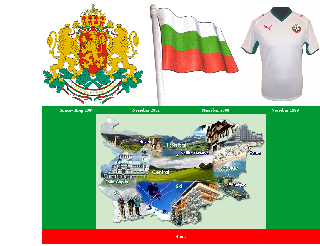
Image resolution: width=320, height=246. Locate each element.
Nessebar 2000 (215, 110)
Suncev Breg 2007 (76, 110)
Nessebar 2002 (146, 110)
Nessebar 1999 (285, 110)
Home (181, 236)
